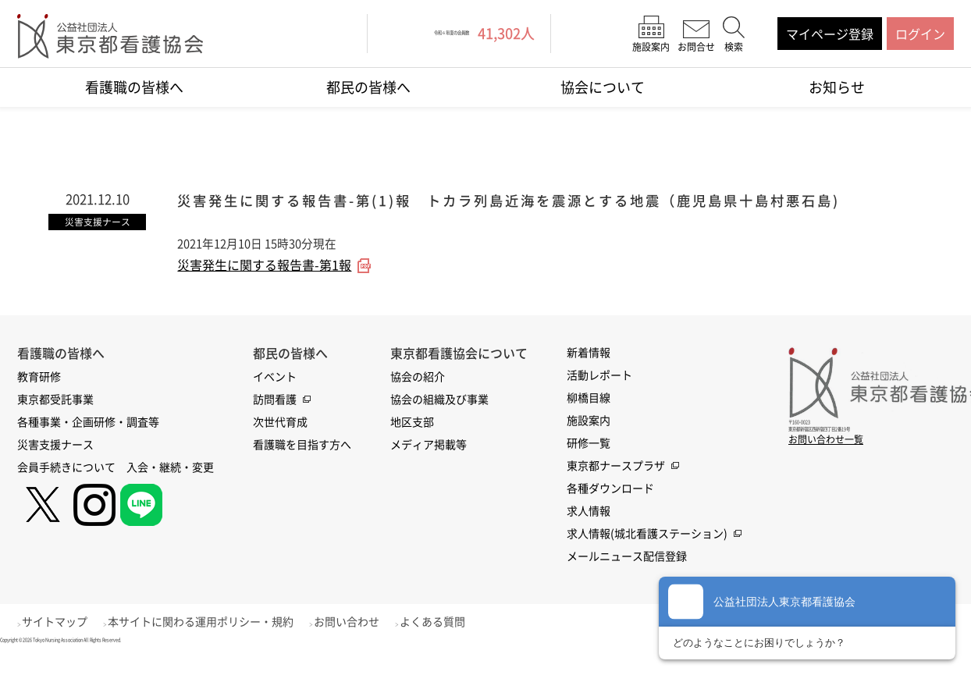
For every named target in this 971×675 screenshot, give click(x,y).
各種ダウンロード (610, 509)
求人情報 (588, 531)
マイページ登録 (829, 33)
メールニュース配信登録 (627, 576)
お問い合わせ (372, 642)
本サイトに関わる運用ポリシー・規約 (218, 642)
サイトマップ (63, 642)
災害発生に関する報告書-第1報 (264, 286)
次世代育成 (280, 442)
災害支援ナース (55, 465)
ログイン (920, 33)
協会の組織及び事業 (439, 420)
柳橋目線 (588, 418)
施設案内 (588, 441)
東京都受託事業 (55, 420)
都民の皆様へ (368, 87)
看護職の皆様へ (134, 87)
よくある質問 (467, 642)
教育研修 (39, 397)
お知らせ (837, 87)
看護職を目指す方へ (302, 465)
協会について (602, 87)
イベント (275, 397)
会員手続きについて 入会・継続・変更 (115, 488)
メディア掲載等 (428, 465)
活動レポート (599, 395)
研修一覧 (588, 463)
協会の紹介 (417, 397)
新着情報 (588, 373)
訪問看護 (275, 420)
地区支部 (412, 442)
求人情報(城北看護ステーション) (647, 554)
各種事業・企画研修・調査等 (88, 442)
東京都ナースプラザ (616, 486)
